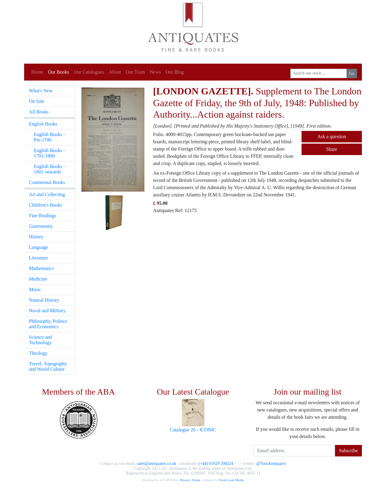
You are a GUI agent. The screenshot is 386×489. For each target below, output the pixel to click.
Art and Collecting (47, 194)
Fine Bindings (42, 215)
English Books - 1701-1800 (49, 153)
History (36, 236)
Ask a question (331, 136)
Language (38, 247)
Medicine (38, 278)
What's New (40, 90)
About (115, 72)
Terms (196, 480)
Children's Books (45, 205)
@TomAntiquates (271, 463)
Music (35, 289)
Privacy (185, 480)
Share (331, 149)
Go (351, 73)
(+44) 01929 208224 (215, 463)
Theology (38, 353)
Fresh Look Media (231, 480)
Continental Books (47, 182)
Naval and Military (47, 310)
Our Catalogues (89, 72)
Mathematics (41, 268)
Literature (38, 257)
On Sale (36, 101)
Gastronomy (41, 226)
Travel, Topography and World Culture (48, 366)
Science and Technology (40, 340)
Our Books (58, 72)
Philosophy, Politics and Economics (48, 324)
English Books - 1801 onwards (49, 169)
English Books (43, 123)
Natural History (44, 300)
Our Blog (175, 72)
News (155, 72)
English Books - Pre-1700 (49, 137)
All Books (39, 111)
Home (37, 72)
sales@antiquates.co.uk (156, 463)
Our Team (135, 72)
